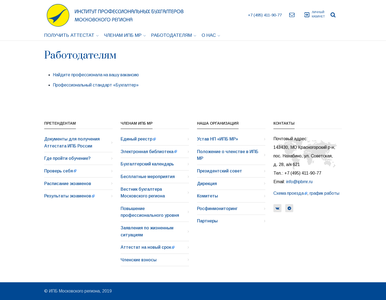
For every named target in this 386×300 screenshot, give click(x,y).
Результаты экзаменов (67, 196)
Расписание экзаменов (67, 183)
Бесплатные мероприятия (148, 176)
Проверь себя (58, 171)
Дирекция (207, 183)
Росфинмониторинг (217, 208)
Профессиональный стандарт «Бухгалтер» (96, 85)
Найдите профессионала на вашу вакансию (96, 75)
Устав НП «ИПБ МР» (217, 139)
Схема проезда (288, 193)
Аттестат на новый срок (146, 247)
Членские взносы (139, 260)
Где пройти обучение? (67, 158)
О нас (211, 35)
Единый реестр (136, 139)
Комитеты (207, 196)
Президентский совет (219, 171)
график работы (324, 193)
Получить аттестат (71, 35)
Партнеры (207, 221)
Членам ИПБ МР (125, 35)
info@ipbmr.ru (299, 181)
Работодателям (173, 35)
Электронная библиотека (147, 151)
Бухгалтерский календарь (147, 164)
